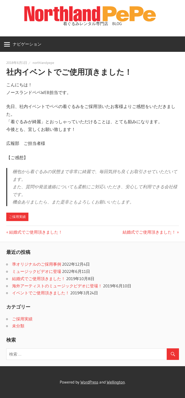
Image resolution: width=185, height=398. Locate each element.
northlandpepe (43, 63)
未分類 (18, 325)
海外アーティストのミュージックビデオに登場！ (57, 285)
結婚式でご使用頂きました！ (35, 232)
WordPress (89, 382)
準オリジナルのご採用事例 (36, 264)
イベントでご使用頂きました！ (40, 292)
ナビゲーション (27, 44)
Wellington (116, 382)
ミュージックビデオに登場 (36, 271)
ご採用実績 (17, 217)
